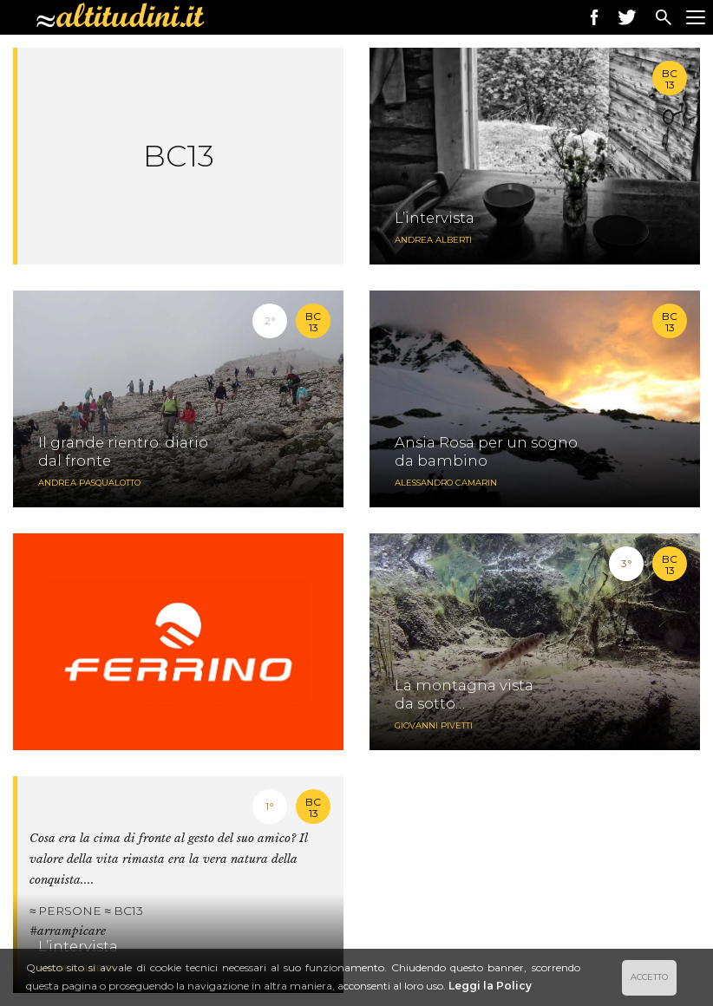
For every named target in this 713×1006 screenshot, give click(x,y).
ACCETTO (649, 977)
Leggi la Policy (490, 985)
